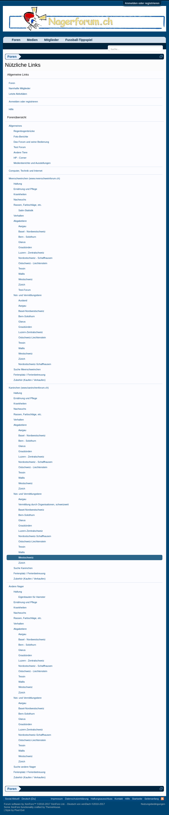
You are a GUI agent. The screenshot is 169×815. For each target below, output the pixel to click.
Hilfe (11, 109)
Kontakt (119, 798)
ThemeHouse (53, 807)
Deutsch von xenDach (86, 804)
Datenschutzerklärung (76, 798)
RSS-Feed (162, 798)
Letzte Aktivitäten (18, 94)
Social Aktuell (12, 798)
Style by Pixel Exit (14, 810)
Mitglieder (51, 40)
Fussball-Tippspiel (78, 40)
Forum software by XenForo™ (34, 804)
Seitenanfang (151, 798)
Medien (32, 40)
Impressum (57, 798)
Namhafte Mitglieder (19, 88)
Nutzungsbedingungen (153, 804)
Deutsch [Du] (29, 798)
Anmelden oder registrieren (142, 3)
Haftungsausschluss (101, 798)
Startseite (137, 798)
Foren (12, 83)
